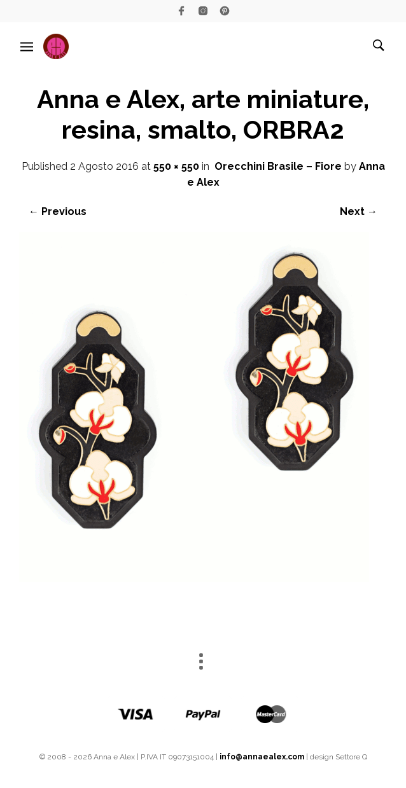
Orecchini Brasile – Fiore (278, 166)
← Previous (58, 211)
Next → (358, 211)
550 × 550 (176, 166)
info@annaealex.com (262, 756)
